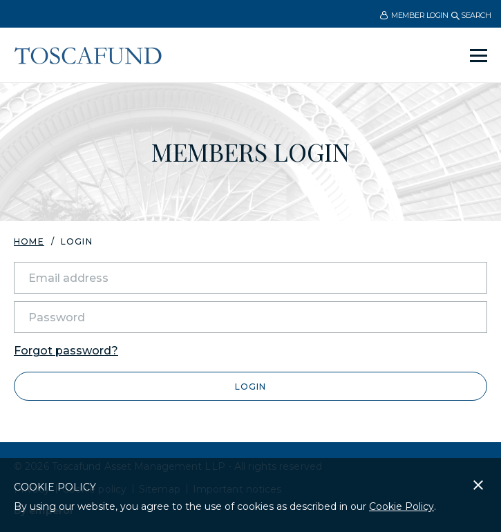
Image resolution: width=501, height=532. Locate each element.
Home (29, 241)
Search (471, 15)
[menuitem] (414, 15)
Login (250, 386)
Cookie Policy (401, 506)
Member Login (414, 15)
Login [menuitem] (77, 242)
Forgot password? (66, 350)
